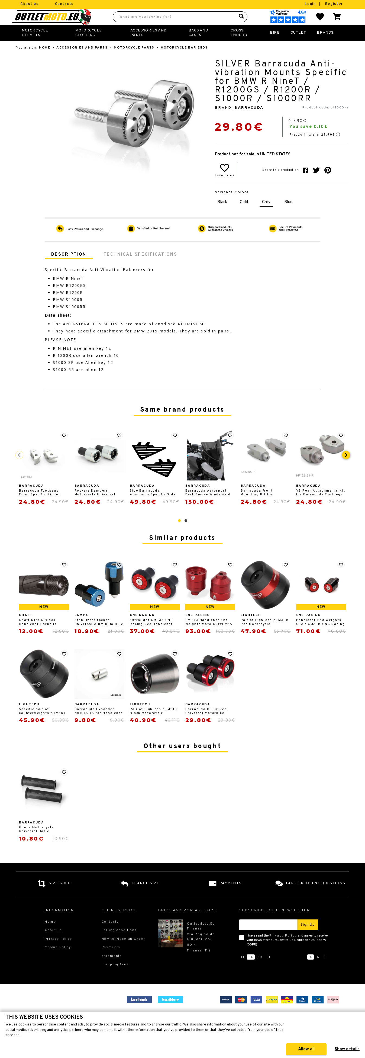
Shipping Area (115, 976)
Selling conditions (119, 942)
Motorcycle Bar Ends (184, 59)
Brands (325, 44)
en (251, 969)
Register (334, 4)
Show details (347, 1049)
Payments (111, 959)
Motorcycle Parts (134, 59)
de (269, 969)
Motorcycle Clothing (88, 44)
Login (311, 4)
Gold (244, 214)
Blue (288, 214)
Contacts (64, 4)
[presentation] (346, 467)
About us (29, 4)
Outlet (298, 44)
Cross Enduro (239, 44)
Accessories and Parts (148, 44)
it (243, 969)
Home (44, 59)
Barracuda (248, 119)
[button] (179, 532)
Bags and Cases (198, 44)
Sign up (308, 936)
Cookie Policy (58, 959)
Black (222, 214)
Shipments (112, 968)
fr (260, 969)
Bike (274, 44)
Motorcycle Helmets (35, 44)
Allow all (306, 1049)
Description (68, 266)
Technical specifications (140, 266)
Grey (266, 214)
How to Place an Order (124, 951)
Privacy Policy (283, 947)
